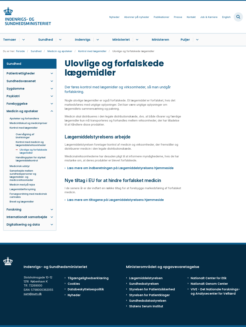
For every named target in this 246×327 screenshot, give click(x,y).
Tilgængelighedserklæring (83, 278)
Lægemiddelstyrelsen (146, 278)
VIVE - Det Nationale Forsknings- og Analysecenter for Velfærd (215, 291)
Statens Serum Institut (146, 306)
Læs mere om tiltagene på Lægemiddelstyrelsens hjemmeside (115, 200)
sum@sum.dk (33, 294)
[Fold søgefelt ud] (238, 17)
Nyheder (74, 295)
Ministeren (160, 39)
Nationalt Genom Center (209, 284)
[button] (51, 73)
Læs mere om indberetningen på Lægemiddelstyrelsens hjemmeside (120, 168)
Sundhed (45, 39)
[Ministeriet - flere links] (136, 40)
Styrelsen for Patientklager (149, 295)
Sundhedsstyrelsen (144, 284)
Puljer (185, 39)
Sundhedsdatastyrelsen (147, 301)
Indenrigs (82, 39)
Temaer (9, 39)
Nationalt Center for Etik (209, 278)
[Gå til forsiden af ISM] (25, 17)
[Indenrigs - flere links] (97, 40)
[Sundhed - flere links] (59, 40)
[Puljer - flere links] (196, 40)
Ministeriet (121, 39)
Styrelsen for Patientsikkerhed (152, 289)
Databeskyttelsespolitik (83, 289)
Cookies (74, 284)
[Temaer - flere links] (23, 40)
